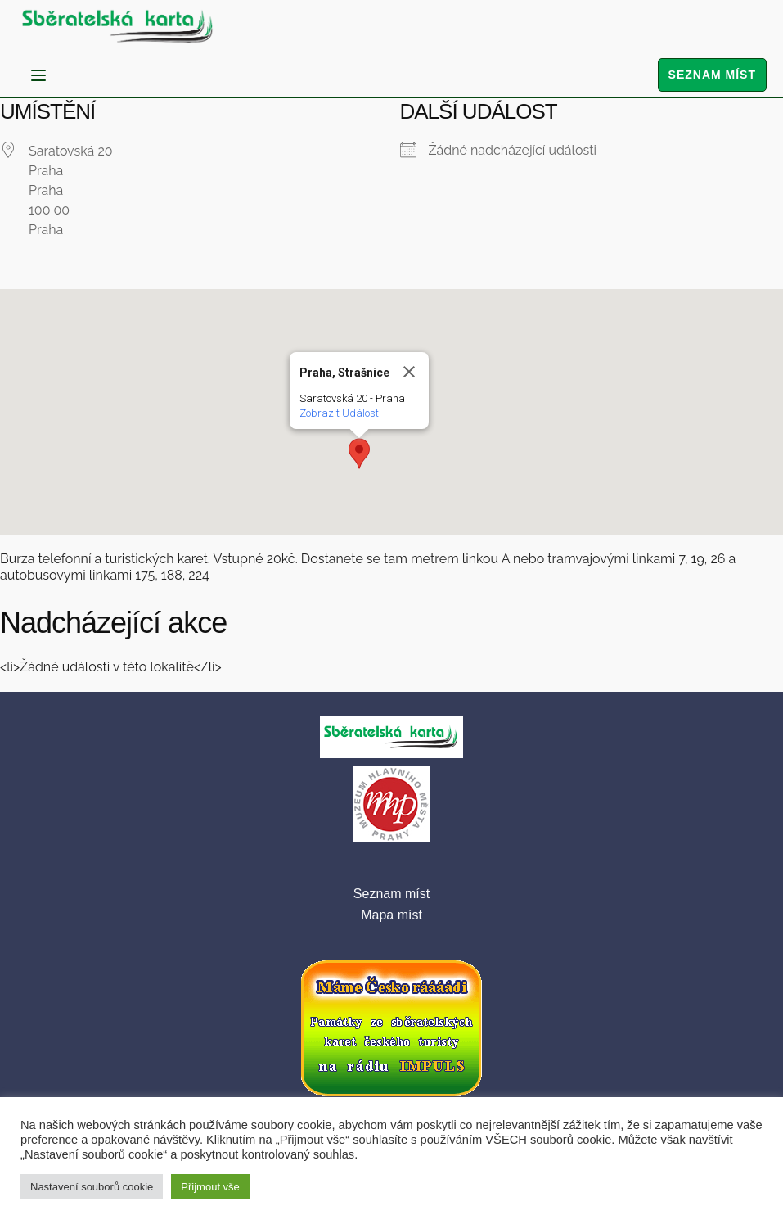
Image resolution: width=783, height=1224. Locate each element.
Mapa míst (391, 915)
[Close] (409, 371)
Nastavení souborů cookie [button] (91, 1187)
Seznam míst (712, 74)
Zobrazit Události (340, 413)
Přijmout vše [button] (210, 1187)
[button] (359, 453)
